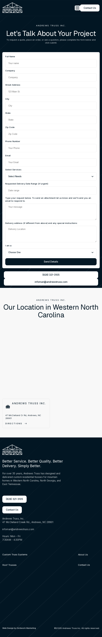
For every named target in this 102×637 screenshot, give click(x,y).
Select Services (13, 169)
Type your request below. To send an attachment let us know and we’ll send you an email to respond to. (48, 199)
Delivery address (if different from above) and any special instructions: (41, 223)
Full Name (10, 56)
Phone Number (12, 141)
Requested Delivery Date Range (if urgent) (26, 184)
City (7, 99)
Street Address (12, 85)
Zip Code (10, 127)
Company (10, 71)
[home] (12, 7)
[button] (76, 8)
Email (8, 155)
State (8, 113)
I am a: (8, 246)
